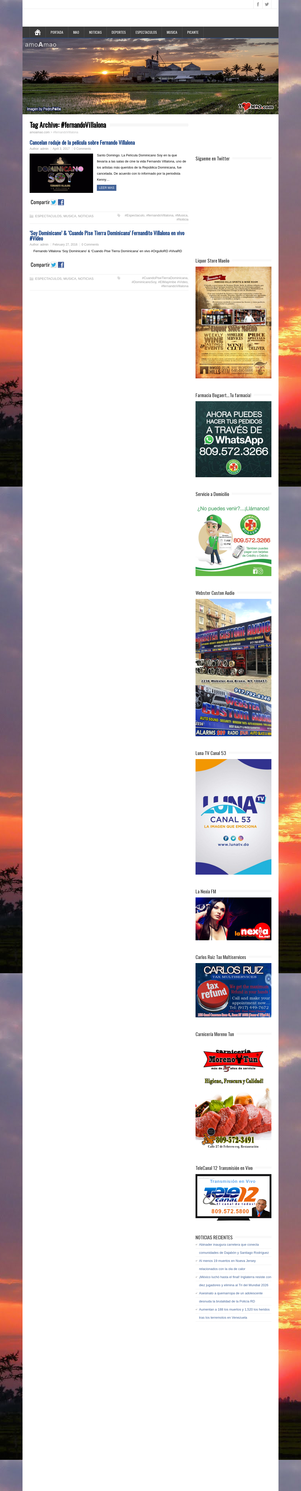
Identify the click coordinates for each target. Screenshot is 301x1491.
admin (44, 149)
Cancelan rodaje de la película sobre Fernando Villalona (82, 142)
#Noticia (182, 219)
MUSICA (172, 32)
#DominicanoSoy (144, 282)
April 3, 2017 (61, 149)
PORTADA (57, 32)
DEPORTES (119, 32)
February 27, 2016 (65, 244)
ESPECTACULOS (146, 32)
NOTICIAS (95, 32)
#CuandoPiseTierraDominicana (164, 278)
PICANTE (193, 32)
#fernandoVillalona (159, 215)
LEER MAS (106, 188)
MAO (76, 32)
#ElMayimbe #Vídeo (172, 282)
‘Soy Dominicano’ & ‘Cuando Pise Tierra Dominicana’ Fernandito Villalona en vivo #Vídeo (107, 235)
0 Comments (82, 149)
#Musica (181, 215)
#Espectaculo (134, 215)
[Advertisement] (236, 134)
